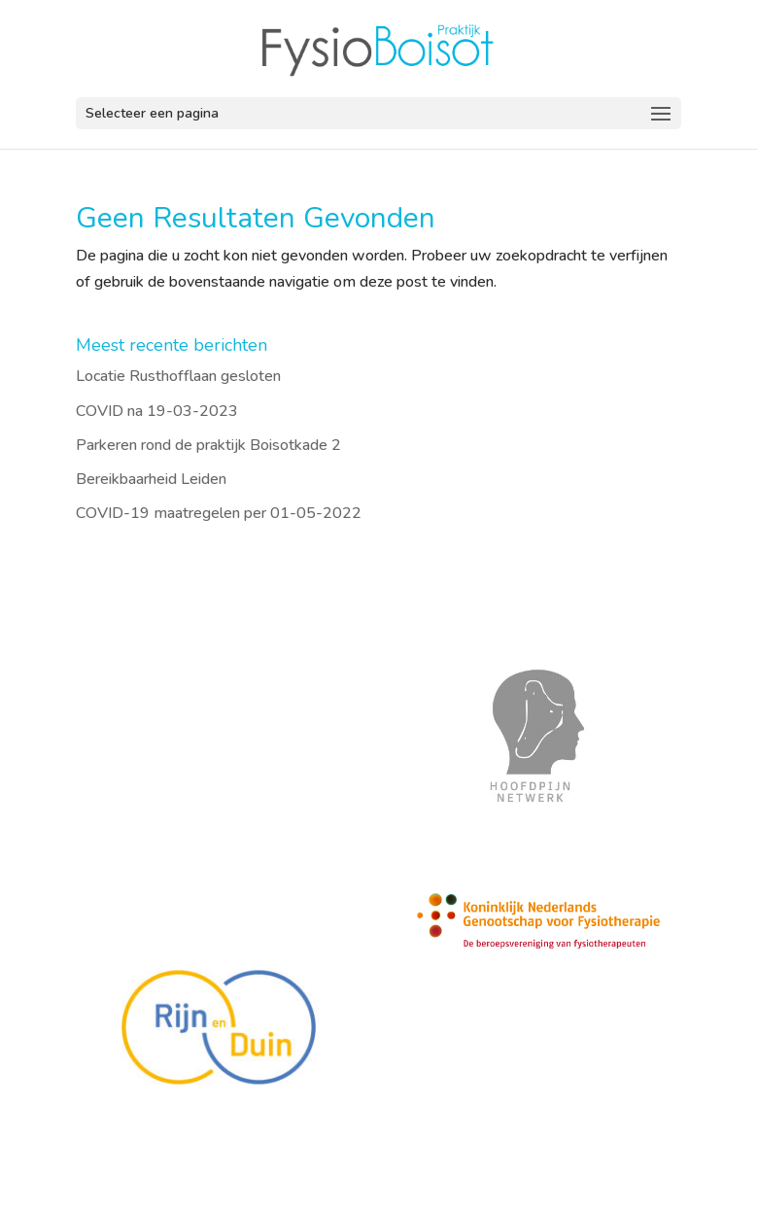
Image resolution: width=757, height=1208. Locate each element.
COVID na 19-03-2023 (157, 411)
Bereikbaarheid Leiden (151, 479)
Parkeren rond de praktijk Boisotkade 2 (208, 445)
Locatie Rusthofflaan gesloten (178, 376)
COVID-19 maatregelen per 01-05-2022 (218, 513)
